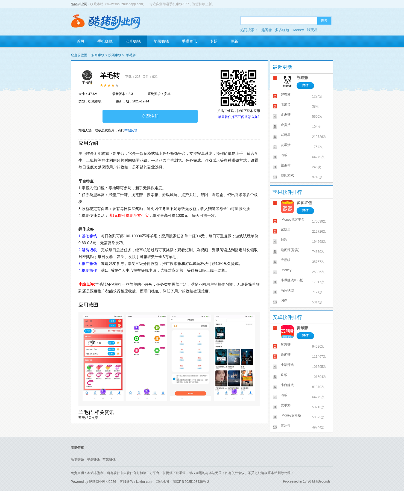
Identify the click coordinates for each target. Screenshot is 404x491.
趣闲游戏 (287, 175)
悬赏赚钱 (77, 460)
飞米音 (286, 105)
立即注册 (150, 116)
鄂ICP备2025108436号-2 (190, 482)
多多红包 (282, 30)
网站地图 (162, 482)
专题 (214, 41)
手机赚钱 (105, 41)
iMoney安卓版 (291, 415)
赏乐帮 (286, 425)
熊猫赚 (302, 77)
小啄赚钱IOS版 (292, 280)
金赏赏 (286, 125)
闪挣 (284, 300)
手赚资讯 (189, 41)
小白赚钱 (287, 385)
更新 (234, 41)
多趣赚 (286, 115)
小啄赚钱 (287, 365)
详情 (305, 85)
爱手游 (286, 405)
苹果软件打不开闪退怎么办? (238, 117)
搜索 (324, 21)
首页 (80, 41)
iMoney (298, 30)
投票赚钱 (114, 55)
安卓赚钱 (133, 41)
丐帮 (284, 155)
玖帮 (284, 375)
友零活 (286, 145)
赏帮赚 (302, 328)
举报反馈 (130, 130)
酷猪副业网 (79, 4)
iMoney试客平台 (293, 219)
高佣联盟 (287, 290)
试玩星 (312, 30)
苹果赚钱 (161, 41)
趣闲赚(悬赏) (290, 250)
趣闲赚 (266, 30)
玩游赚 (286, 345)
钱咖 (284, 240)
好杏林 (286, 94)
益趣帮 (286, 165)
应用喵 (286, 260)
